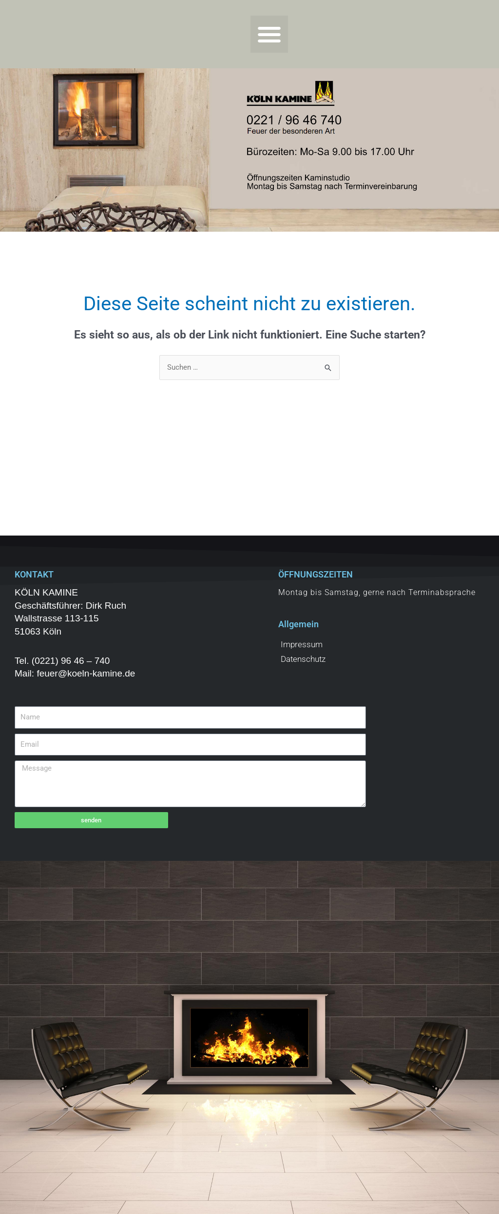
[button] (269, 34)
